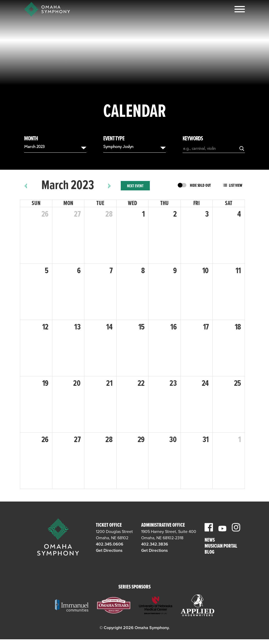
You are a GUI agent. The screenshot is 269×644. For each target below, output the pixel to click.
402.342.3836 (154, 544)
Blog (209, 552)
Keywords (193, 138)
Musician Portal (221, 546)
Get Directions (109, 550)
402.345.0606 (109, 544)
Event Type (113, 138)
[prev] (26, 186)
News (210, 540)
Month (31, 138)
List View (235, 185)
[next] (110, 186)
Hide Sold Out (200, 185)
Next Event (135, 186)
